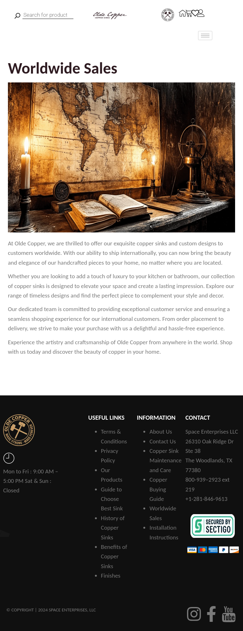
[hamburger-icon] (205, 35)
